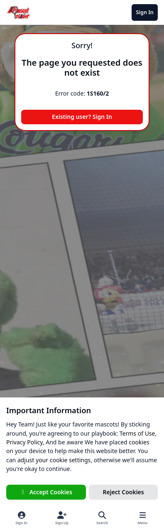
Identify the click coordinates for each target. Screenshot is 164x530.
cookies (139, 442)
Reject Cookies (123, 492)
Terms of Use (137, 433)
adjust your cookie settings (54, 460)
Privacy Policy (24, 442)
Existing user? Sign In (82, 117)
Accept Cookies (46, 492)
